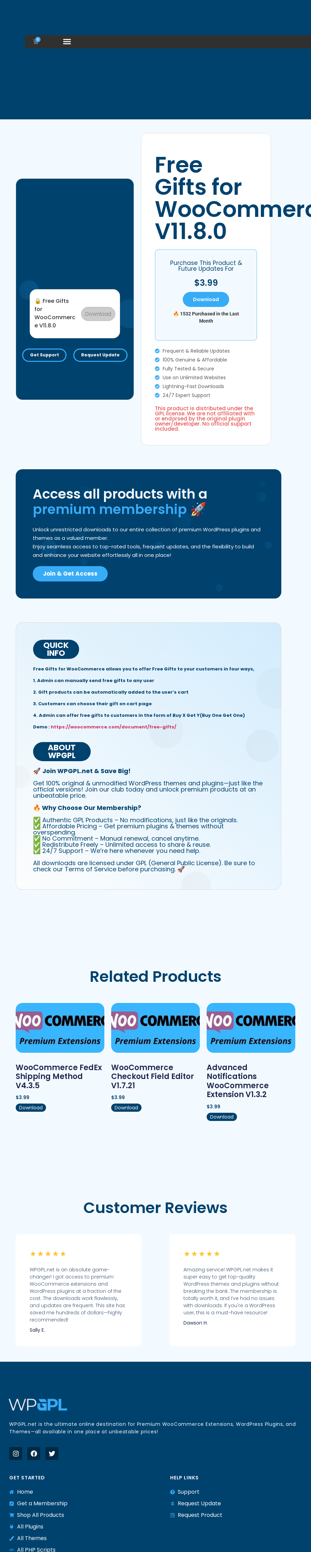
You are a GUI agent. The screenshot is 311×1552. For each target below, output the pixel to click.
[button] (67, 41)
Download (97, 310)
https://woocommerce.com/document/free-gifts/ (113, 727)
